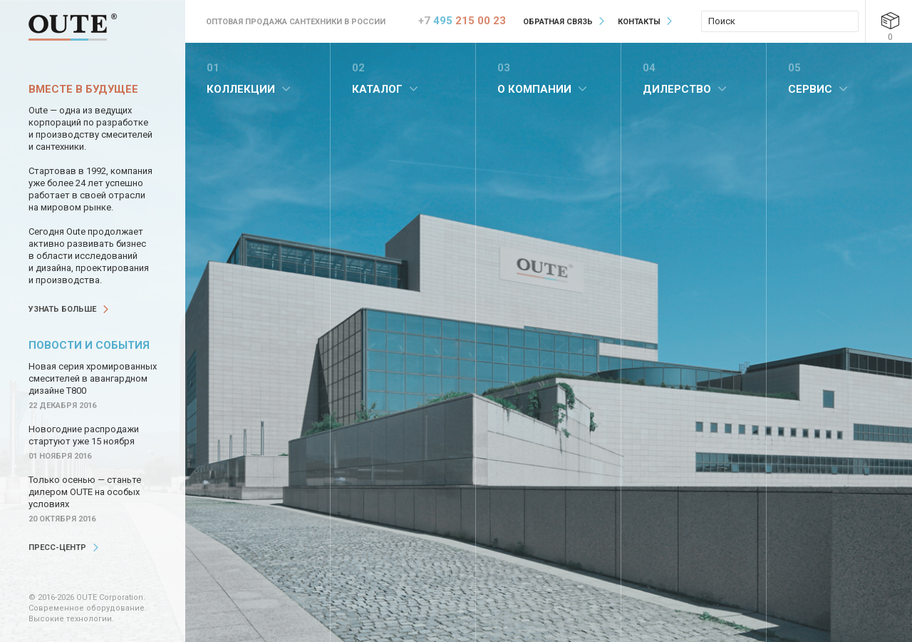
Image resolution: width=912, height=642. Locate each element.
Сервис (810, 89)
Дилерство (677, 89)
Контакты (639, 21)
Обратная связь (558, 21)
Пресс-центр (57, 547)
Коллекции (241, 89)
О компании (534, 89)
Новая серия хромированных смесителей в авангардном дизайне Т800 (92, 378)
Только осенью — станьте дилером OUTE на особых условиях (84, 491)
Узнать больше (62, 309)
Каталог (377, 89)
